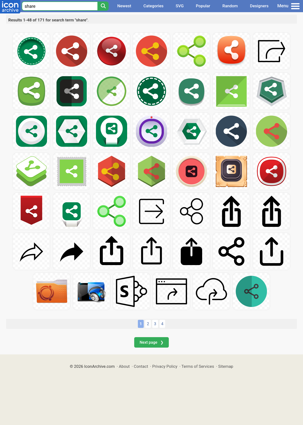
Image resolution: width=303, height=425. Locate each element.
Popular (203, 5)
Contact (141, 366)
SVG (180, 5)
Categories (153, 5)
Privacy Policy (164, 366)
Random (230, 5)
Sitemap (225, 366)
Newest (124, 5)
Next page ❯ (151, 342)
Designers (259, 5)
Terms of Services (197, 366)
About (124, 366)
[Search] (103, 6)
